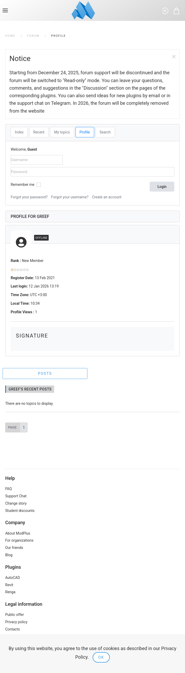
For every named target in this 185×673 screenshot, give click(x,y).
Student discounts (20, 511)
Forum (33, 36)
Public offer (14, 615)
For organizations (19, 540)
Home (10, 36)
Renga (10, 592)
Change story (16, 503)
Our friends (14, 548)
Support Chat (16, 496)
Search (105, 132)
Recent (38, 132)
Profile (85, 132)
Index (19, 132)
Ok (101, 657)
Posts (45, 373)
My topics (62, 132)
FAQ (8, 489)
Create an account (106, 197)
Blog (8, 555)
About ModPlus (17, 533)
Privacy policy (16, 622)
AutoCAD (12, 578)
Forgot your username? (69, 197)
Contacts (12, 629)
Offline (41, 238)
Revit (9, 585)
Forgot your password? (29, 197)
